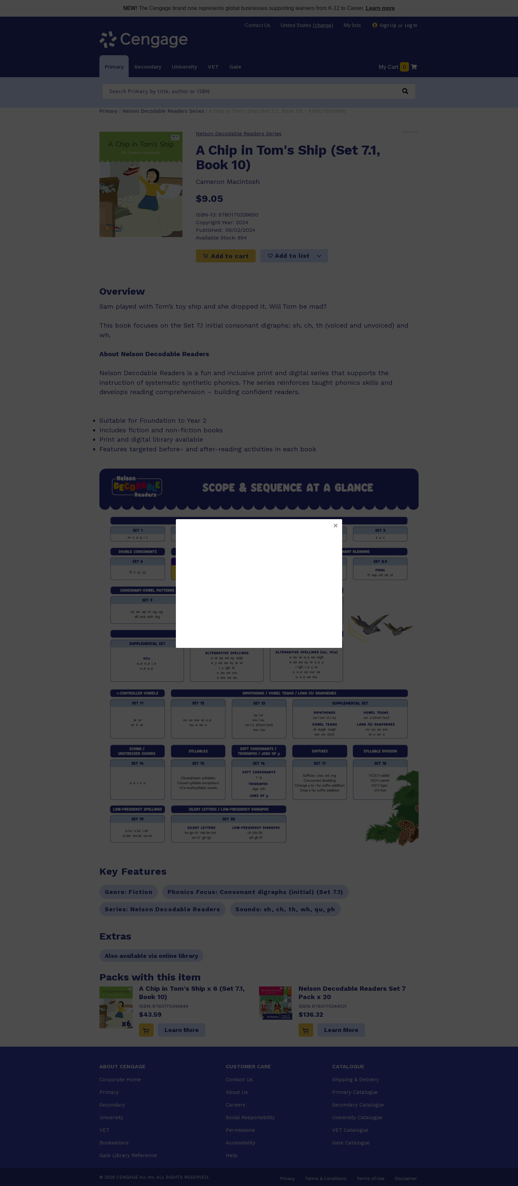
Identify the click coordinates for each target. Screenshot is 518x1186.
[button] (335, 525)
